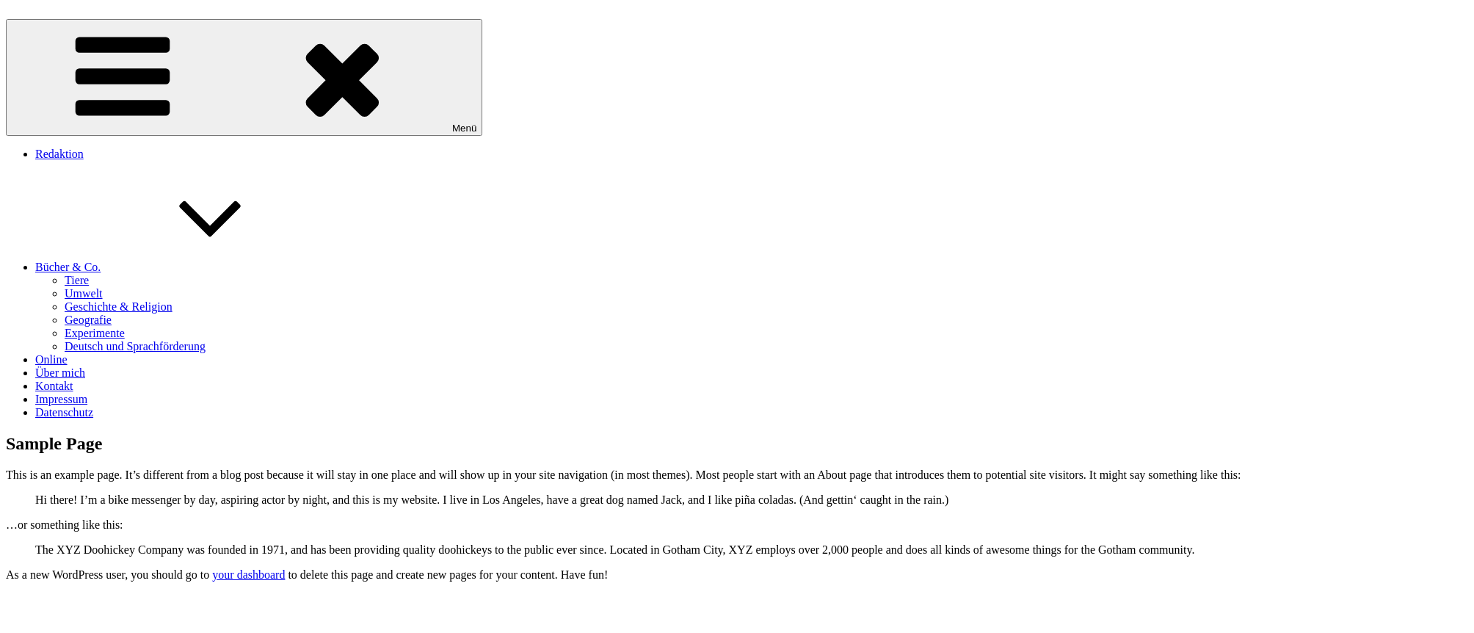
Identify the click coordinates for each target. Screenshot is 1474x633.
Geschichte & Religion (119, 306)
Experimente (95, 333)
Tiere (77, 280)
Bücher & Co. (178, 267)
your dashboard (248, 574)
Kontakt (54, 386)
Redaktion (59, 154)
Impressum (61, 399)
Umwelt (84, 293)
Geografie (88, 320)
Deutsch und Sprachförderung (135, 346)
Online (51, 359)
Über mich (60, 372)
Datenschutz (64, 412)
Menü (244, 77)
